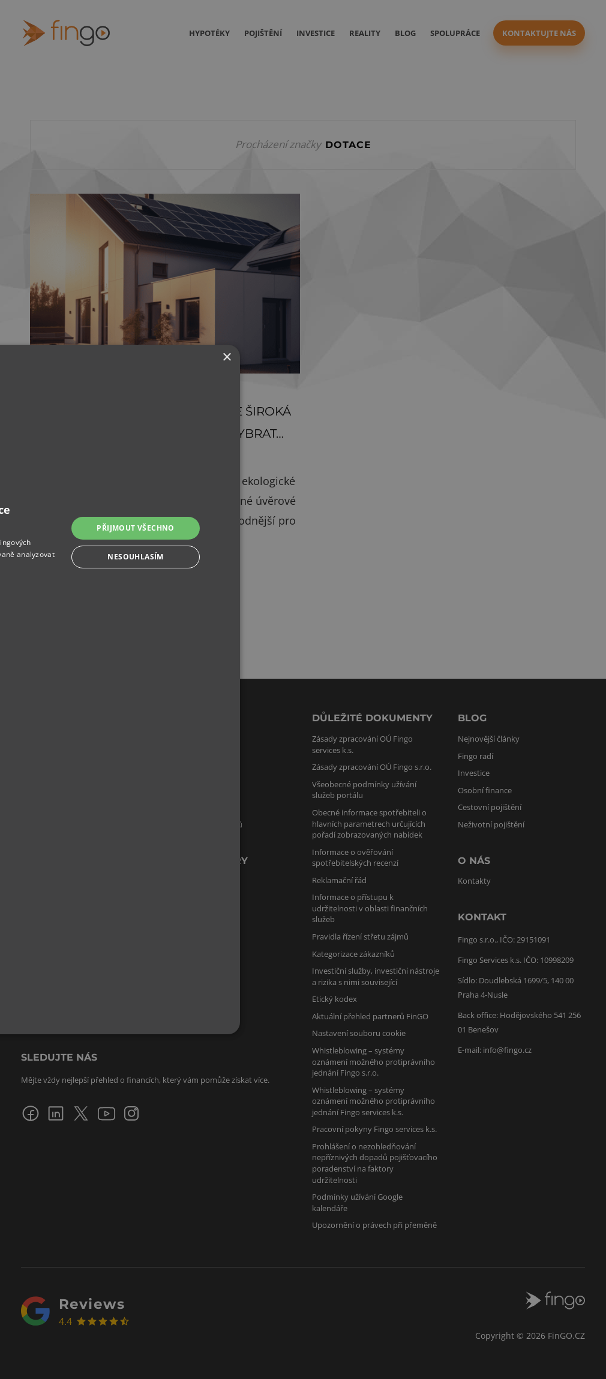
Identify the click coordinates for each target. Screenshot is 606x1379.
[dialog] (303, 689)
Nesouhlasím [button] (135, 557)
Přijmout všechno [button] (135, 528)
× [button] (226, 357)
